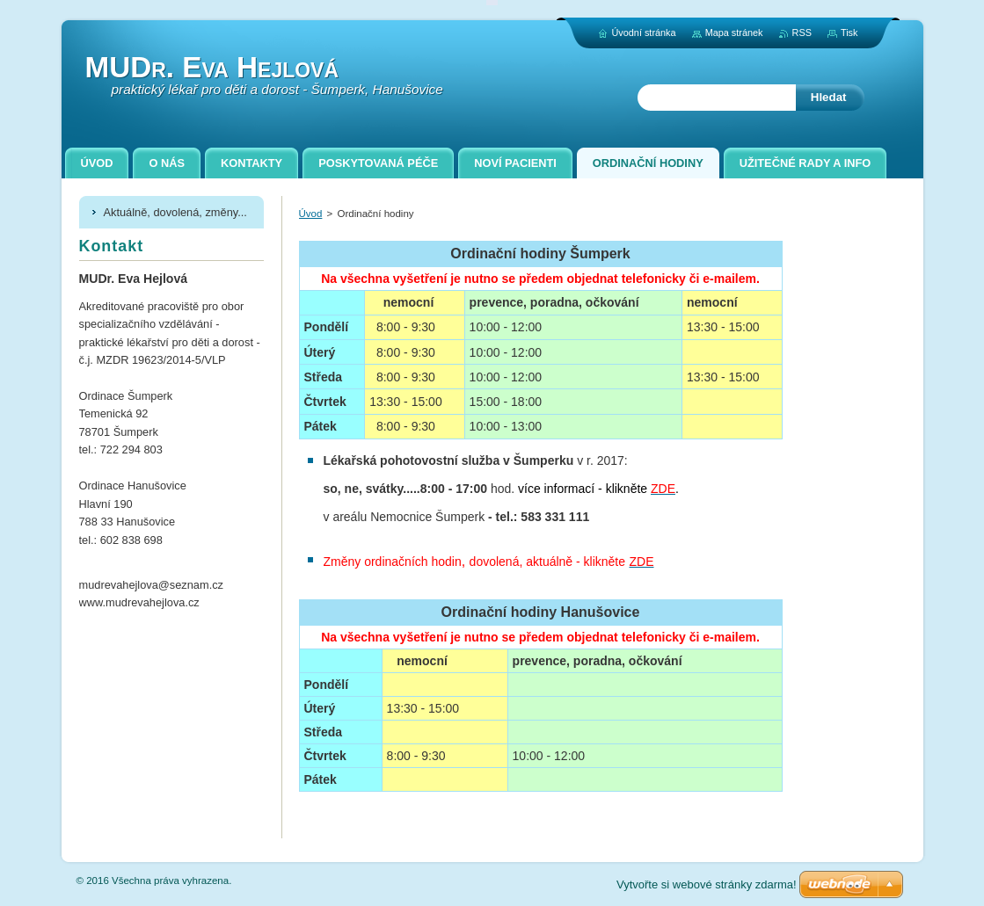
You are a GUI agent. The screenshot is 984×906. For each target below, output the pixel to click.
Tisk (849, 32)
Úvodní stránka (643, 32)
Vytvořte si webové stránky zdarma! (706, 884)
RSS (802, 32)
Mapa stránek (734, 32)
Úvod (311, 213)
